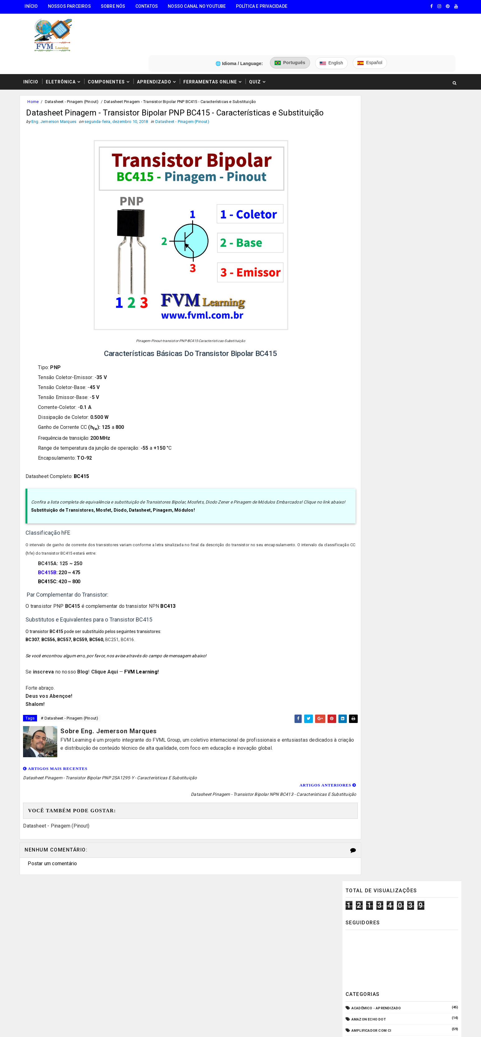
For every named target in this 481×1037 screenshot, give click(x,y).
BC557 (67, 628)
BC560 (99, 628)
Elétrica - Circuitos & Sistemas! (381, 349)
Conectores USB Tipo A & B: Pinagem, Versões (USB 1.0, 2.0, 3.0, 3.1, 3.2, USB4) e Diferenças (413, 608)
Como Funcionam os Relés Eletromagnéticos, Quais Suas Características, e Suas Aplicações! (405, 582)
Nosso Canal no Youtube (200, 6)
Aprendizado (157, 50)
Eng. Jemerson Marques (149, 1026)
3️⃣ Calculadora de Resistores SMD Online (71, 952)
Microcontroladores (371, 451)
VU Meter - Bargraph (370, 496)
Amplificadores (365, 237)
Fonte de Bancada (367, 417)
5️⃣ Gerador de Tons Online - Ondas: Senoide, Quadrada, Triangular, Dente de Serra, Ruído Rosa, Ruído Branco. (79, 989)
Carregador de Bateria (372, 282)
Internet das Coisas (370, 428)
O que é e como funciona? (374, 473)
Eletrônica (64, 50)
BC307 (36, 628)
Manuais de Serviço (369, 440)
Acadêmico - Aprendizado (375, 192)
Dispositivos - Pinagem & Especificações (390, 338)
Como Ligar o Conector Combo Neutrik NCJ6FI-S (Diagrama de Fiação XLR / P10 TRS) (412, 556)
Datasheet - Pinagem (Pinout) (74, 71)
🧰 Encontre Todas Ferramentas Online (67, 905)
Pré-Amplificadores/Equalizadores (384, 484)
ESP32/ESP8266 (363, 383)
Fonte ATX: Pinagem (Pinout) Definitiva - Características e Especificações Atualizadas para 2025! (414, 634)
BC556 (52, 628)
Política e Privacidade (264, 6)
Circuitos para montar (372, 293)
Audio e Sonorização (370, 259)
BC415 (85, 457)
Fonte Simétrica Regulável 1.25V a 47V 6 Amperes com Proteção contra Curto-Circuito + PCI (412, 660)
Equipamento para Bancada (376, 372)
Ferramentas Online (213, 50)
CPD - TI (357, 316)
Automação (361, 271)
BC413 (171, 595)
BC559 (84, 628)
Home (36, 71)
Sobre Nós (116, 6)
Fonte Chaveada (365, 394)
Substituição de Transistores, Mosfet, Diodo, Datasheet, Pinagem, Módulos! (117, 499)
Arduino (358, 248)
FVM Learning (144, 661)
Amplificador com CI (370, 214)
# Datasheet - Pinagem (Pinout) (72, 708)
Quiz (258, 50)
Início (34, 6)
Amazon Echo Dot (367, 203)
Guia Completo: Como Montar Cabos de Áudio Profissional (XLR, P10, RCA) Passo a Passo (413, 530)
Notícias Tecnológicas (372, 462)
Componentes (109, 50)
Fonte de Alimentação (371, 406)
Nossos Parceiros (72, 6)
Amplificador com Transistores (381, 225)
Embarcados (362, 361)
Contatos (149, 6)
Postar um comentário (55, 844)
